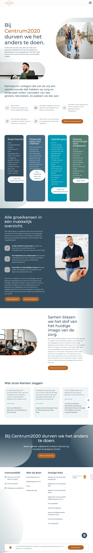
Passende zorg (31, 490)
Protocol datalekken (55, 519)
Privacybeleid (53, 503)
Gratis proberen (30, 299)
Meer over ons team (58, 368)
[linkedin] (84, 535)
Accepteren (75, 547)
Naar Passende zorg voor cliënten (37, 175)
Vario (28, 486)
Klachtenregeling (54, 508)
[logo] (9, 3)
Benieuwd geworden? (72, 121)
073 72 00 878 (12, 484)
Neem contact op (46, 455)
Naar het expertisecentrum (17, 180)
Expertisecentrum (33, 477)
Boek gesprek (12, 299)
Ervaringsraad (53, 523)
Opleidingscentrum (33, 481)
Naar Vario (81, 181)
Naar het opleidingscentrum (60, 190)
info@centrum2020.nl (15, 488)
